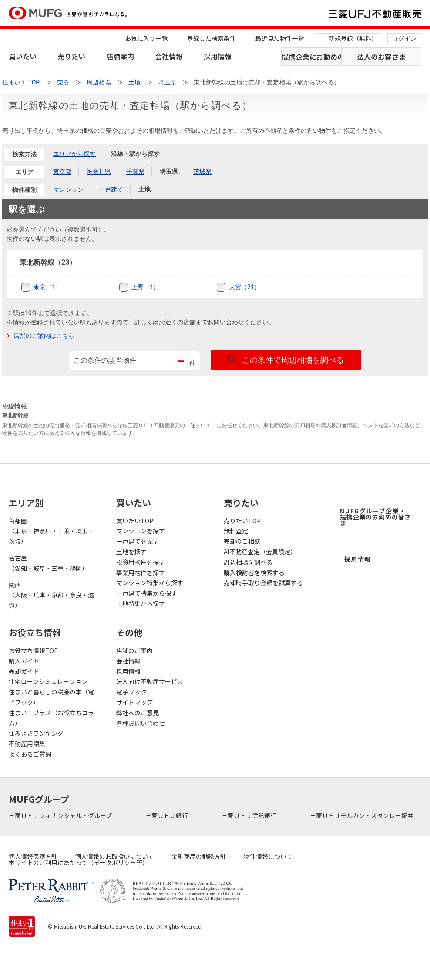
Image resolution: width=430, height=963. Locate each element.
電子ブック (131, 691)
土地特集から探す (140, 603)
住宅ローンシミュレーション (48, 681)
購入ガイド (24, 661)
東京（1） (47, 286)
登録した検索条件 (211, 38)
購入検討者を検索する (254, 572)
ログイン (404, 38)
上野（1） (145, 286)
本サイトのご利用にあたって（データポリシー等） (78, 862)
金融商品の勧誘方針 (198, 856)
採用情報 (218, 56)
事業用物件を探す (140, 572)
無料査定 (236, 530)
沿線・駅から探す (135, 153)
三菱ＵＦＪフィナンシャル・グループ (61, 815)
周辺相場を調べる (248, 562)
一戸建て (111, 189)
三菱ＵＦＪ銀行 (167, 815)
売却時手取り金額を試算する (263, 582)
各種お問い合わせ (140, 723)
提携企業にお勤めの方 (311, 56)
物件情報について (268, 856)
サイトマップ (134, 702)
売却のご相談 (242, 541)
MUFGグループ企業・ (375, 516)
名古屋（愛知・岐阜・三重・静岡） (48, 562)
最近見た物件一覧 (279, 38)
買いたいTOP (134, 520)
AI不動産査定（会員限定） (260, 551)
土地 (144, 189)
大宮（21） (244, 286)
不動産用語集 (27, 743)
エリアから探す (74, 153)
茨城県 (202, 171)
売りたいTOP (242, 520)
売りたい (71, 56)
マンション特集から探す (149, 582)
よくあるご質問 (30, 754)
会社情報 (169, 56)
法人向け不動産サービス (149, 681)
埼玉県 (169, 171)
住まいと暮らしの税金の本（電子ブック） (51, 697)
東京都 (62, 171)
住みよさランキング (36, 733)
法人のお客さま (381, 56)
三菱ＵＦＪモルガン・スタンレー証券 (362, 815)
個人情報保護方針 (33, 856)
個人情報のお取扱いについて (114, 856)
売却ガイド (24, 671)
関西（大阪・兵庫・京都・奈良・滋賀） (51, 595)
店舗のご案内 (134, 650)
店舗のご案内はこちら (43, 335)
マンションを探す (140, 530)
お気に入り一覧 (146, 38)
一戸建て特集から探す (146, 593)
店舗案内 (120, 56)
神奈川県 (99, 171)
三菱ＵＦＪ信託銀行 (250, 815)
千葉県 (135, 171)
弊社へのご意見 (137, 712)
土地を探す (131, 551)
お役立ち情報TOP (33, 650)
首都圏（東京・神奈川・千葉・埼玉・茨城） (51, 531)
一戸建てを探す (137, 541)
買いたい (23, 56)
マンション (68, 189)
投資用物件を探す (140, 562)
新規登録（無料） (353, 38)
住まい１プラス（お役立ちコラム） (51, 717)
